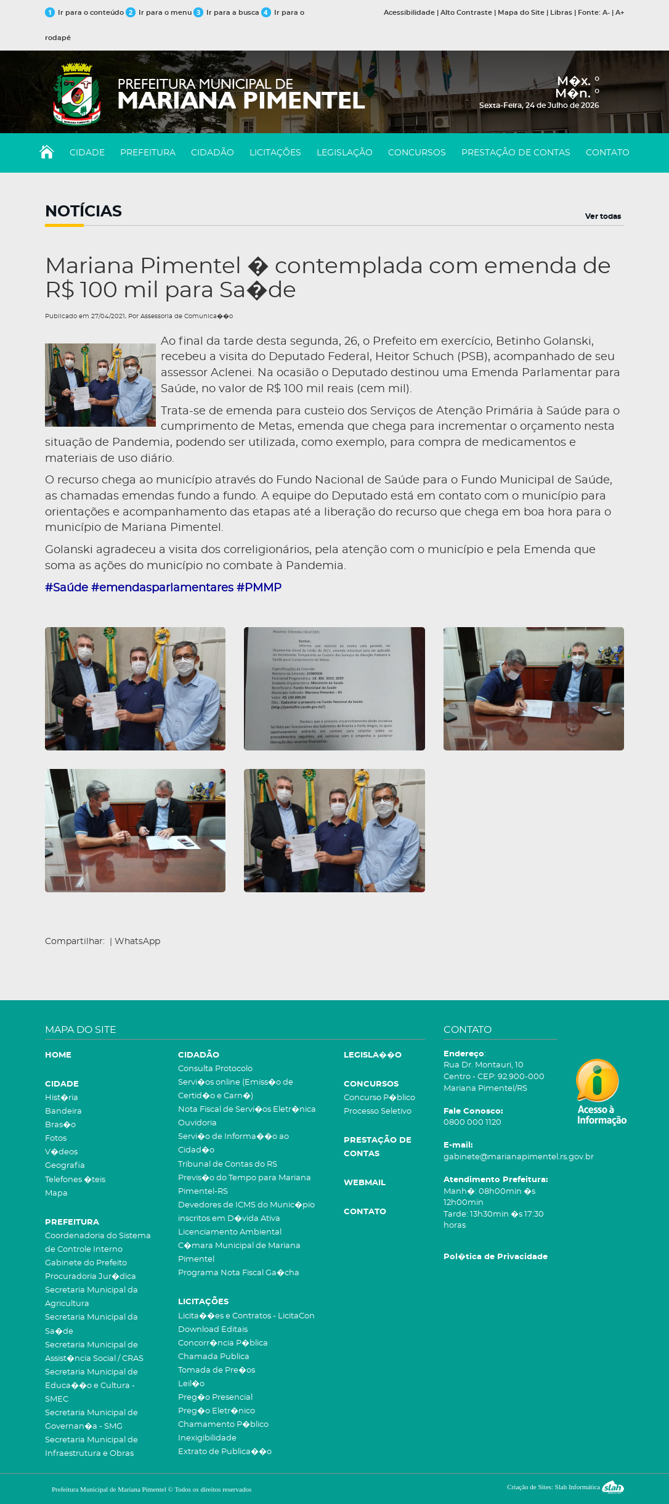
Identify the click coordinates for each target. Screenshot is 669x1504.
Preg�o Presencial (215, 1398)
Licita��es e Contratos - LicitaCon (246, 1316)
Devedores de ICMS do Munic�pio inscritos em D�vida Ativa (246, 1212)
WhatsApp (137, 941)
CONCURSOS (417, 153)
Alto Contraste (466, 12)
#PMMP (259, 588)
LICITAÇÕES (275, 153)
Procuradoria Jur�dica (90, 1277)
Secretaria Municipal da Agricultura (91, 1297)
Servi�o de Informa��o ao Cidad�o (233, 1143)
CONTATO (608, 153)
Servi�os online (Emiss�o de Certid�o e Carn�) (235, 1089)
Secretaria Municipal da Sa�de (91, 1324)
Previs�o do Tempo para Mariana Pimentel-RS (244, 1185)
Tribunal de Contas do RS (227, 1165)
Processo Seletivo (378, 1111)
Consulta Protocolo (215, 1069)
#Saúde (66, 588)
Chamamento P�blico (223, 1425)
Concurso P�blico (379, 1098)
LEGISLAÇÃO (345, 153)
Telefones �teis (75, 1180)
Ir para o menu (159, 12)
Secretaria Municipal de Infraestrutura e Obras (91, 1447)
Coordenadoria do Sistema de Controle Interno (98, 1243)
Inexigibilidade (207, 1438)
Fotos (56, 1139)
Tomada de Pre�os (216, 1370)
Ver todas (603, 216)
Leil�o (191, 1384)
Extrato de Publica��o (225, 1452)
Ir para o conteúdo (84, 12)
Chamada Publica (213, 1357)
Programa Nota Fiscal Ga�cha (238, 1273)
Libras (561, 12)
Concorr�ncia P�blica (223, 1343)
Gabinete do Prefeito (86, 1263)
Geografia (65, 1166)
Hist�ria (61, 1098)
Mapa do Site (521, 12)
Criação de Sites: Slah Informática (565, 1486)
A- (606, 12)
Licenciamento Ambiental (230, 1232)
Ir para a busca (226, 12)
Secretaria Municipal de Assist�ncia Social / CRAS (94, 1352)
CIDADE (87, 153)
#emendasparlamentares (162, 588)
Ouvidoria (197, 1123)
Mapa (56, 1194)
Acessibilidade (409, 12)
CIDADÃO (212, 153)
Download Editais (213, 1330)
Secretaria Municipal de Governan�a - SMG (91, 1420)
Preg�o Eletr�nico (216, 1411)
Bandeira (63, 1111)
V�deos (61, 1152)
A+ (619, 12)
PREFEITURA (148, 153)
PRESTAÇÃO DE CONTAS (515, 153)
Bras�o (60, 1125)
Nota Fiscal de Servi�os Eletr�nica (247, 1110)
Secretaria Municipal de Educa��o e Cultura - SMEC (91, 1385)
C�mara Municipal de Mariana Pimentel (239, 1253)
